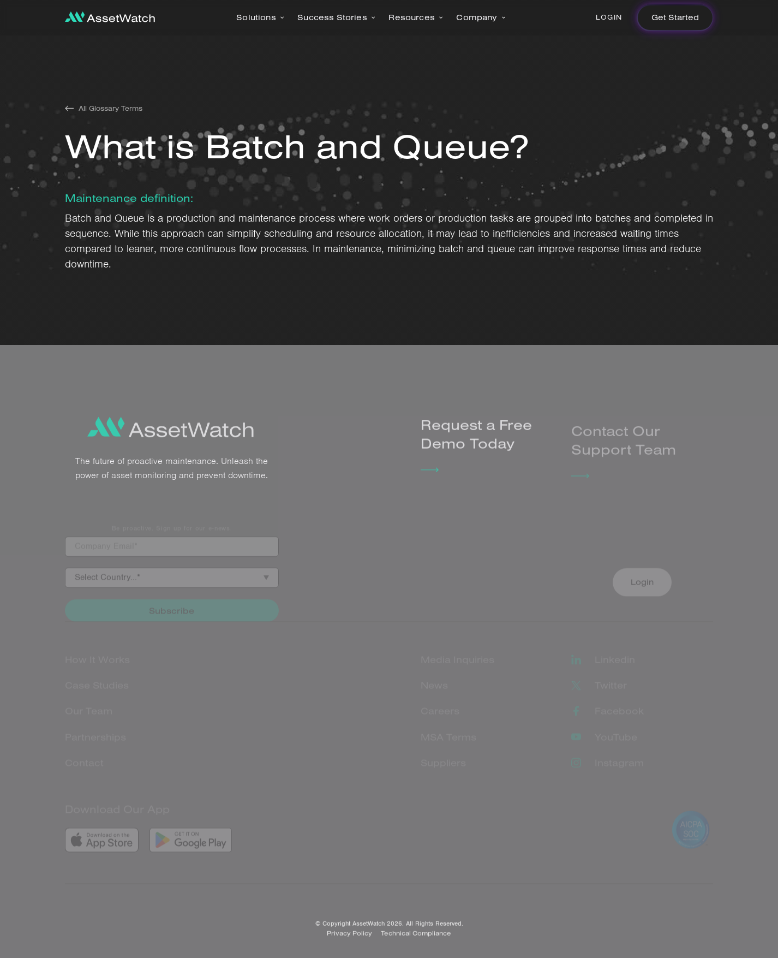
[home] (110, 18)
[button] (260, 18)
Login (609, 17)
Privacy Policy (349, 941)
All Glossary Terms (110, 108)
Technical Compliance (416, 941)
